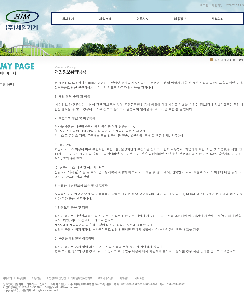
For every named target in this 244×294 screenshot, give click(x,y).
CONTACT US (235, 5)
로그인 (204, 5)
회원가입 (217, 5)
